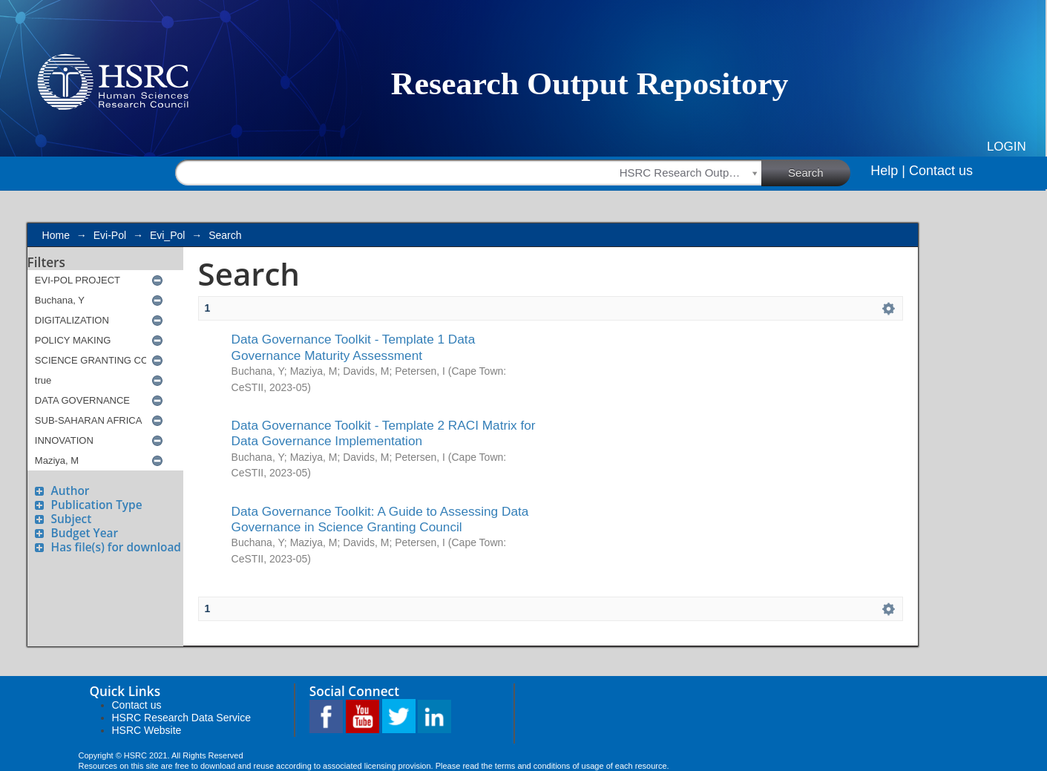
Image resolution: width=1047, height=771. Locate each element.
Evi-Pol (109, 235)
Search (819, 172)
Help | (887, 170)
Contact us (941, 170)
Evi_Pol (167, 235)
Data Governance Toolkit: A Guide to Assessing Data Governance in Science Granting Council (380, 519)
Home (56, 235)
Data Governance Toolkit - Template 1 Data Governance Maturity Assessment (354, 347)
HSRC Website (147, 730)
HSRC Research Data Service (182, 718)
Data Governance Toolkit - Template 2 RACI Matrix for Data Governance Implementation (384, 433)
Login (1006, 147)
